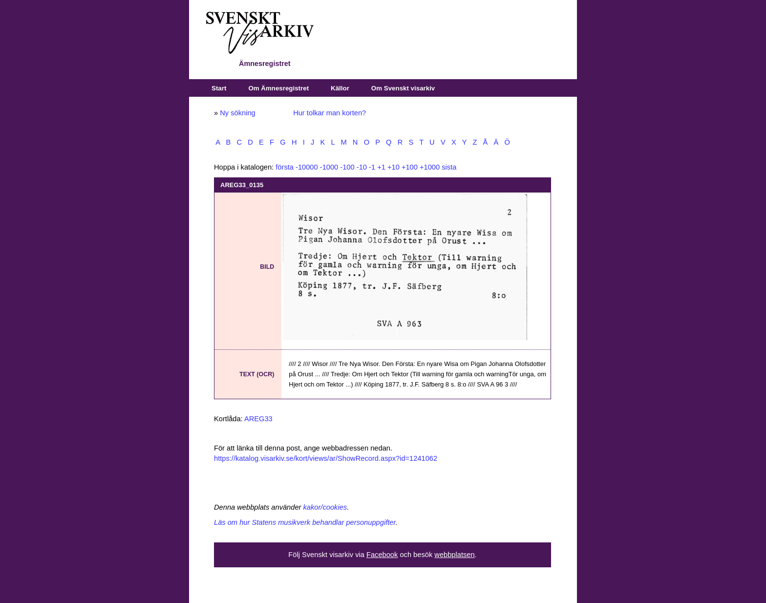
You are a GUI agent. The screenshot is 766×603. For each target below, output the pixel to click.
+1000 (430, 167)
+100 (410, 167)
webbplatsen (454, 555)
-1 (372, 167)
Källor (340, 88)
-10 (362, 167)
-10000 (307, 167)
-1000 (329, 167)
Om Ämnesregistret (278, 88)
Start (219, 88)
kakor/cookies (325, 507)
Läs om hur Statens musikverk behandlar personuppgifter (305, 522)
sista (449, 167)
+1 (381, 167)
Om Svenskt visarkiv (403, 88)
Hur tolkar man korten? (329, 113)
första (285, 167)
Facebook (382, 555)
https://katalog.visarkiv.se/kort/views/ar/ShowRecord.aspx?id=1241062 (325, 458)
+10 (393, 167)
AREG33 (258, 419)
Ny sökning (237, 113)
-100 (347, 167)
